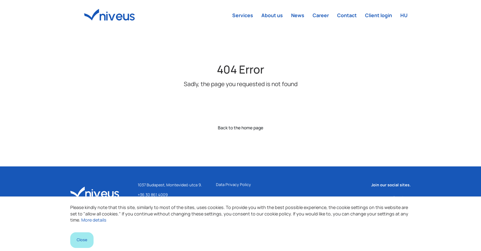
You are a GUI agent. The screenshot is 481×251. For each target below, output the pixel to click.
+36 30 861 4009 (153, 194)
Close (82, 239)
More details (93, 220)
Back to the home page (240, 128)
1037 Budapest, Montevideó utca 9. (170, 185)
